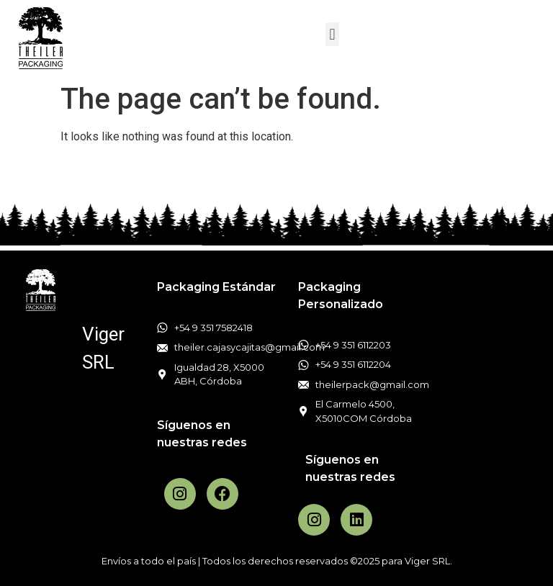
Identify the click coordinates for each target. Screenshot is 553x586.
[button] (332, 34)
